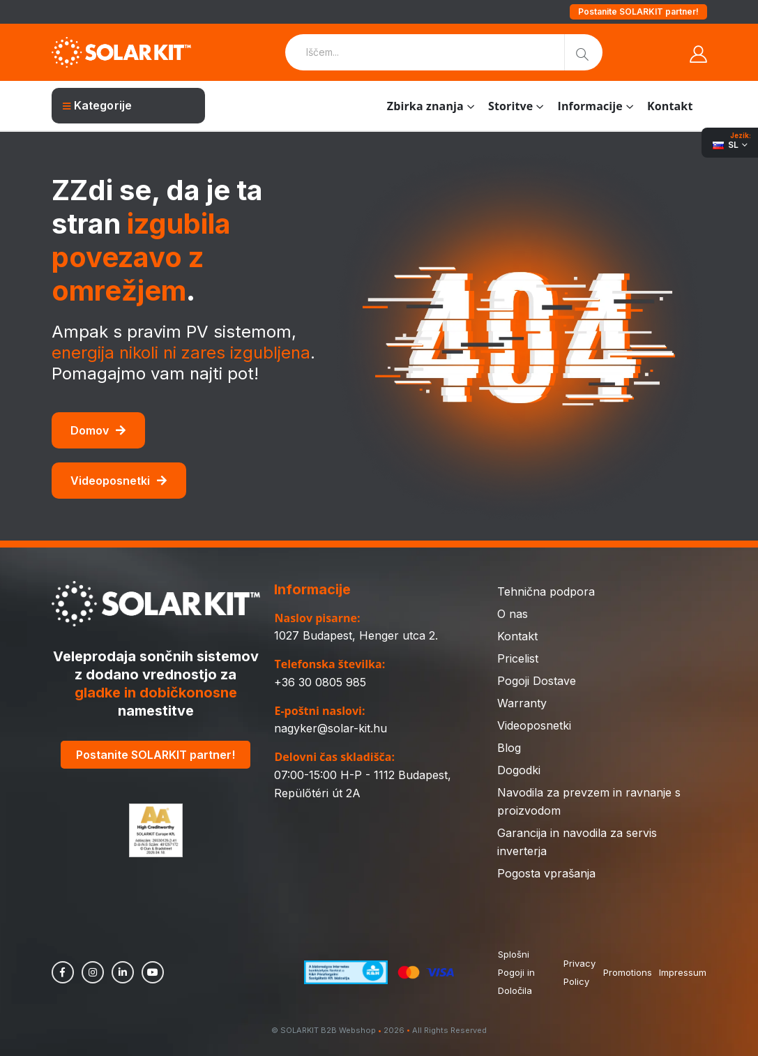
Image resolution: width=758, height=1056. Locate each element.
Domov (98, 430)
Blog (509, 748)
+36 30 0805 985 (320, 682)
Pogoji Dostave (536, 681)
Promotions (627, 972)
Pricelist (517, 658)
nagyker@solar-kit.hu (330, 728)
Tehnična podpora (546, 591)
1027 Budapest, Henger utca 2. (356, 635)
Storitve (510, 106)
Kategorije (97, 105)
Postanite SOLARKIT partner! (638, 11)
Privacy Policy (579, 972)
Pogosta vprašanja (546, 873)
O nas (512, 614)
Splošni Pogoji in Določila (516, 972)
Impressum (682, 972)
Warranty (522, 703)
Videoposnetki (118, 481)
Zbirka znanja (425, 106)
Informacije (589, 106)
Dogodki (518, 770)
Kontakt (669, 106)
